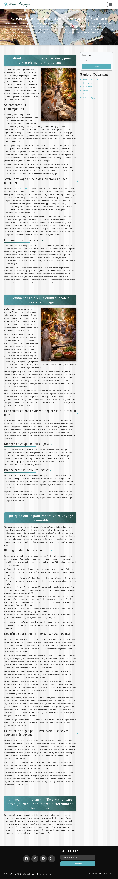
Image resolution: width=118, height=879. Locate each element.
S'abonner (78, 864)
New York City (89, 87)
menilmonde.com (27, 874)
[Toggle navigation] (110, 4)
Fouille (96, 67)
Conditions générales (97, 874)
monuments (24, 188)
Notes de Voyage (89, 97)
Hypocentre (87, 83)
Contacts (109, 874)
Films (85, 90)
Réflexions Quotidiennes (92, 94)
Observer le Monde (90, 79)
